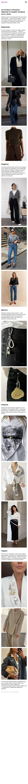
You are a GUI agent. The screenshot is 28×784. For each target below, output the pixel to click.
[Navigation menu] (26, 2)
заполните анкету (5, 684)
